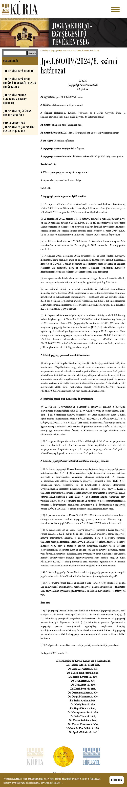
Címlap (44, 50)
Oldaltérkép (10, 61)
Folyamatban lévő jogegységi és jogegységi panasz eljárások (19, 127)
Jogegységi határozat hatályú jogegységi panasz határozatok (20, 83)
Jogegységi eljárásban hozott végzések (17, 113)
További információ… (52, 784)
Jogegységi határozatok (18, 71)
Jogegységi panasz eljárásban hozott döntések (75, 50)
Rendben (116, 781)
